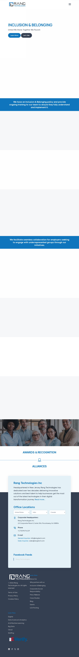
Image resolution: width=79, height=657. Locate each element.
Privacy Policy (13, 596)
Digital (10, 617)
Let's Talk (26, 35)
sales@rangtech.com (37, 541)
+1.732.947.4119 (24, 531)
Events (32, 604)
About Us (33, 579)
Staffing (11, 633)
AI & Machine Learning (16, 623)
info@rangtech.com (38, 538)
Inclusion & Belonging (38, 585)
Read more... (40, 499)
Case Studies (35, 598)
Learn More (14, 35)
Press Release (35, 595)
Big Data (11, 626)
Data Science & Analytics (17, 620)
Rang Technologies (23, 559)
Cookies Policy (13, 599)
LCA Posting (34, 608)
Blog (31, 601)
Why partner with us (37, 582)
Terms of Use (12, 592)
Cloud (10, 630)
